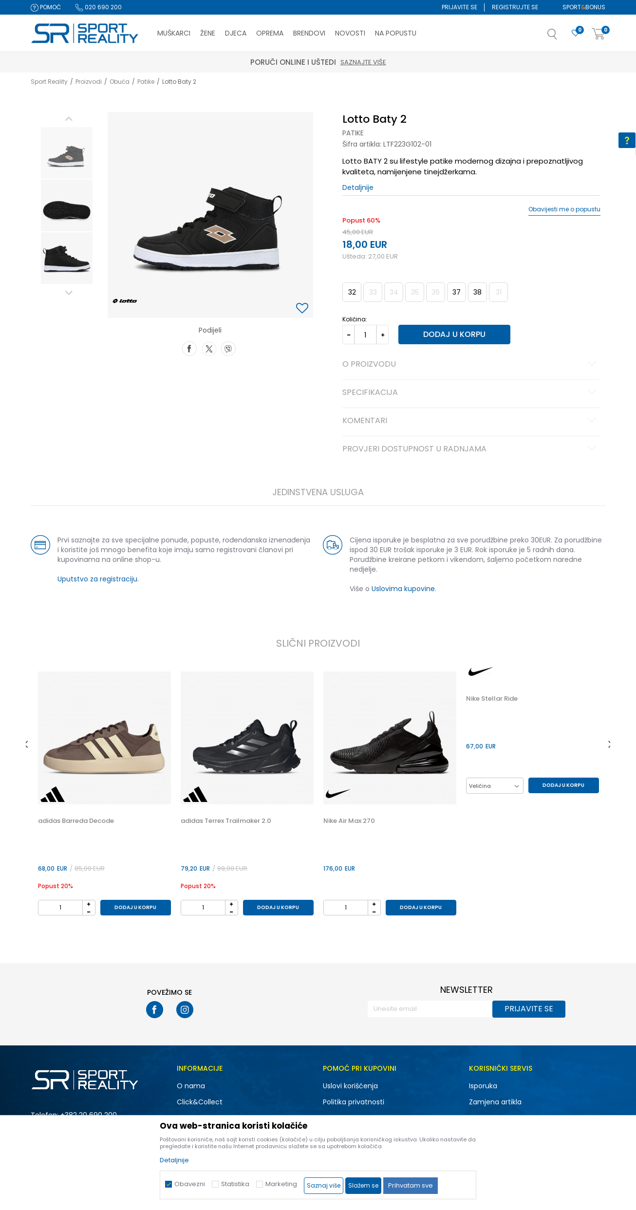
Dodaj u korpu (454, 334)
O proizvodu (470, 365)
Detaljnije (358, 187)
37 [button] (456, 292)
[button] (562, 37)
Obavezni (189, 1184)
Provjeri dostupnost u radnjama (470, 449)
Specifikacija (470, 393)
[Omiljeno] (576, 33)
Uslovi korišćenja (350, 1086)
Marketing (281, 1184)
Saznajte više (476, 62)
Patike (145, 81)
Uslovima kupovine (403, 589)
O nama (191, 1086)
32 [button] (352, 292)
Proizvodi (88, 81)
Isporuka (483, 1086)
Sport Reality (49, 81)
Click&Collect (200, 1102)
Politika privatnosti (353, 1102)
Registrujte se (515, 7)
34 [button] (394, 292)
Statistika (235, 1184)
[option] (67, 153)
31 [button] (499, 292)
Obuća (120, 81)
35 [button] (415, 292)
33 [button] (373, 292)
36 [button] (435, 292)
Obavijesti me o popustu (564, 209)
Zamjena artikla (495, 1102)
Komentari (470, 421)
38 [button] (477, 292)
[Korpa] (598, 34)
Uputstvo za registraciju (97, 579)
